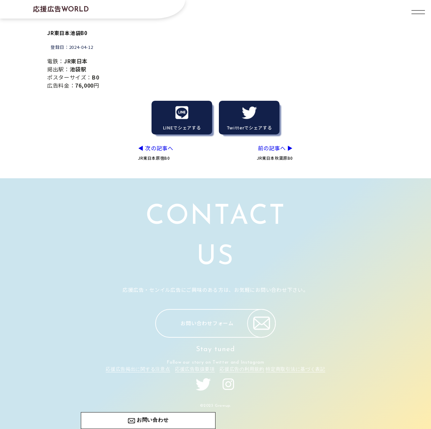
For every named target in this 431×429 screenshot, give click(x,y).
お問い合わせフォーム (228, 323)
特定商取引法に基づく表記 (295, 369)
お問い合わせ (153, 420)
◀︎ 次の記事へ (173, 152)
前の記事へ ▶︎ (258, 152)
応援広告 (61, 8)
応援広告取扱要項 (195, 369)
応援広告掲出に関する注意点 (138, 369)
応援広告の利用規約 (242, 369)
